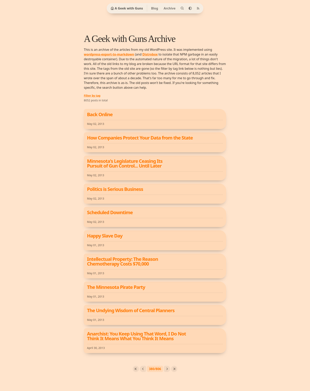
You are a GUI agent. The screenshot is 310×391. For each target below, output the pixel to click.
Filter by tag (92, 95)
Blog (154, 8)
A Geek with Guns (127, 8)
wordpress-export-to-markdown (109, 54)
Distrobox (150, 54)
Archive (170, 8)
